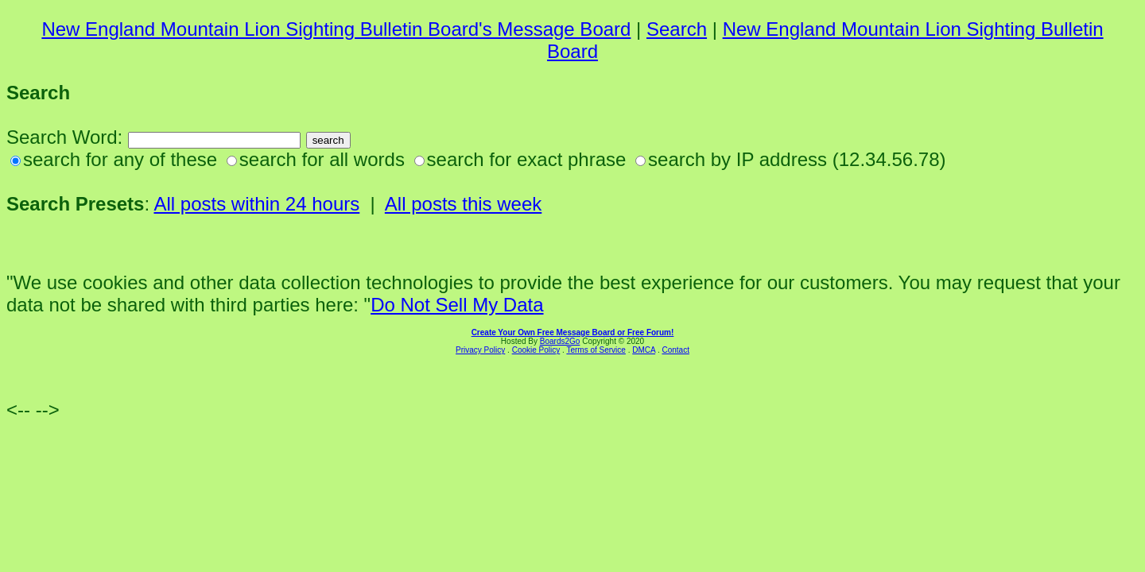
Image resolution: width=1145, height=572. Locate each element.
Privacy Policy (480, 350)
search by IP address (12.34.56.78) (796, 159)
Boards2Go (560, 341)
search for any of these (120, 159)
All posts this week (463, 203)
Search (676, 29)
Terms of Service (595, 350)
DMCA (643, 350)
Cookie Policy (536, 350)
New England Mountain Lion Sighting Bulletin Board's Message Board (336, 29)
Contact (675, 350)
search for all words (322, 159)
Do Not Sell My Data (457, 304)
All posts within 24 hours (256, 203)
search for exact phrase (527, 159)
